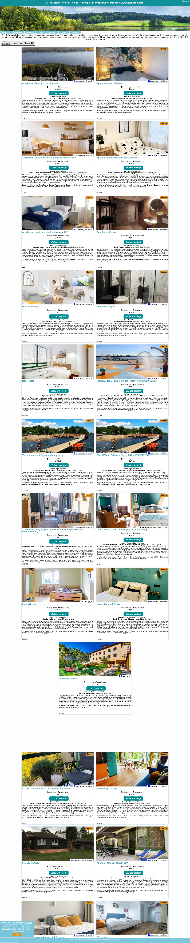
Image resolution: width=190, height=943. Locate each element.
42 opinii (145, 880)
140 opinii (141, 249)
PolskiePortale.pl (13, 942)
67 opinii (148, 175)
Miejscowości (30, 32)
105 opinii (77, 805)
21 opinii (141, 805)
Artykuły (75, 32)
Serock (89, 49)
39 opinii (90, 548)
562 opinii (104, 695)
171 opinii (152, 546)
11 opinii (155, 398)
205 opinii (64, 398)
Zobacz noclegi (58, 95)
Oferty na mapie (19, 32)
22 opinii (66, 880)
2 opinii (74, 472)
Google (29, 923)
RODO (21, 931)
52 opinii (66, 323)
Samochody (52, 32)
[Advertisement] (95, 734)
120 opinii (141, 323)
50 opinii (143, 100)
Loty (41, 32)
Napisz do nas (116, 939)
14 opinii (72, 100)
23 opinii (143, 621)
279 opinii (65, 621)
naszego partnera (54, 114)
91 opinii (78, 175)
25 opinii (75, 249)
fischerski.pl (185, 1)
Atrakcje (64, 32)
